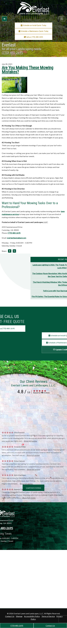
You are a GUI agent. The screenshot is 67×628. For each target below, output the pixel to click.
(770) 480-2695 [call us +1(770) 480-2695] (16, 625)
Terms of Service (48, 616)
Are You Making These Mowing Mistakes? (27, 69)
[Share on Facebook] (9, 251)
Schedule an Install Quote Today (33, 25)
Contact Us (50, 625)
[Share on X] (14, 251)
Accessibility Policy (32, 616)
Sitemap (19, 616)
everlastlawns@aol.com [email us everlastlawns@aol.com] (16, 238)
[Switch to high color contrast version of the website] (4, 18)
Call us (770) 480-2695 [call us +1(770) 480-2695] (33, 37)
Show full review (30, 490)
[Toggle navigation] (62, 19)
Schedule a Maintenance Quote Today (33, 31)
